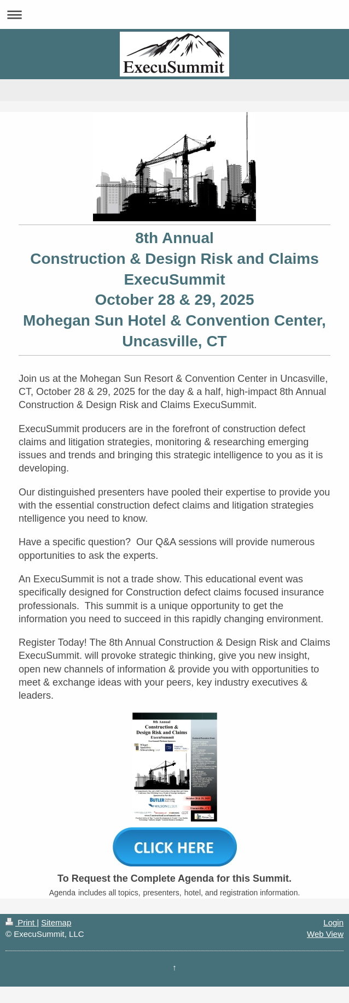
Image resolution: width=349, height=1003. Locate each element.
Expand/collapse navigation (174, 14)
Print (21, 922)
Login (333, 922)
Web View (325, 934)
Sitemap (56, 922)
